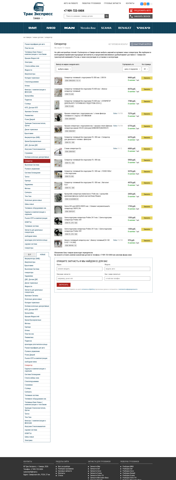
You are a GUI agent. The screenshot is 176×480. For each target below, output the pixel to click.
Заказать (147, 78)
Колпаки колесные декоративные (37, 157)
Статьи (60, 475)
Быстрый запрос (142, 44)
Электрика (28, 62)
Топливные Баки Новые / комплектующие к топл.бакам (35, 53)
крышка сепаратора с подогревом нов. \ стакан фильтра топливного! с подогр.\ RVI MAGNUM (85, 114)
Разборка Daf (127, 469)
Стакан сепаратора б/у (72, 148)
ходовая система (31, 244)
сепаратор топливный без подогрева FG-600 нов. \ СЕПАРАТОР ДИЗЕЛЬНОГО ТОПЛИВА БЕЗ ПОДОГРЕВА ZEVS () (87, 102)
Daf (33, 27)
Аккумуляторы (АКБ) (32, 137)
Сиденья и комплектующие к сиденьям (35, 213)
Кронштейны (29, 96)
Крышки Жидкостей (32, 58)
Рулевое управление (32, 169)
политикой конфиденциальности (128, 289)
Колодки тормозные (32, 78)
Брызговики (29, 133)
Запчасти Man (95, 466)
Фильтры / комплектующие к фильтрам (35, 91)
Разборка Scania (129, 475)
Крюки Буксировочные (33, 141)
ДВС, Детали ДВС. (31, 145)
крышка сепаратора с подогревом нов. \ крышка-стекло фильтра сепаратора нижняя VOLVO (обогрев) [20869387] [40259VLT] (88, 127)
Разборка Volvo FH (129, 478)
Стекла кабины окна (32, 66)
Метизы (27, 188)
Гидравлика (29, 184)
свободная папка (31, 236)
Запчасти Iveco (95, 471)
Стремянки (29, 153)
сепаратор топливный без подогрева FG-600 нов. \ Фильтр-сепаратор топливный (86, 90)
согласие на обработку (88, 289)
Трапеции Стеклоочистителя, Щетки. (35, 124)
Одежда (28, 180)
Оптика (27, 86)
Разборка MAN (128, 466)
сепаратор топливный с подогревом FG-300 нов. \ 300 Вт (85, 77)
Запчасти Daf (95, 469)
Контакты (130, 3)
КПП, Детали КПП (31, 108)
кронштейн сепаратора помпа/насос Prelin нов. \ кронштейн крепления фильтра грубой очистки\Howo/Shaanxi (86, 195)
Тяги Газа (28, 196)
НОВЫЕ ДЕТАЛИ (38, 37)
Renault (125, 27)
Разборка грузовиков (91, 3)
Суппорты (28, 192)
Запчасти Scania (96, 473)
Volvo (143, 27)
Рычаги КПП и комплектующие (36, 218)
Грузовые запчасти (112, 3)
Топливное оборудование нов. (35, 208)
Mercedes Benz (88, 27)
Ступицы (28, 104)
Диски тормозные (31, 129)
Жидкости (28, 70)
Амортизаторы (30, 74)
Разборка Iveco (128, 471)
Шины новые (29, 204)
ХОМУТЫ (28, 222)
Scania (106, 27)
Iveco (51, 27)
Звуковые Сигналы (31, 111)
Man (69, 27)
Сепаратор (28, 161)
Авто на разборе (71, 3)
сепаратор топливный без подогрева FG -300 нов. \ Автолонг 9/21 (86, 183)
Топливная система (32, 226)
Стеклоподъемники (32, 82)
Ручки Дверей (30, 119)
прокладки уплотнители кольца (36, 240)
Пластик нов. (29, 48)
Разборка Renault (129, 473)
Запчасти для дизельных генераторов (34, 231)
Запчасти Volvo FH (97, 475)
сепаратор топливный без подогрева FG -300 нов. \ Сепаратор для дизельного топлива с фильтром (87, 138)
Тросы (27, 177)
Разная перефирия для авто (35, 44)
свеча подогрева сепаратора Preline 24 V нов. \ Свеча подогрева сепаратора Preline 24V (88, 218)
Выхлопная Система (32, 165)
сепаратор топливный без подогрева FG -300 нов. (82, 160)
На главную (27, 37)
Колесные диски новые (33, 200)
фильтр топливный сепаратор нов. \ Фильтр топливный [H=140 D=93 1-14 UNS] (87, 241)
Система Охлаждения (32, 173)
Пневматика (29, 115)
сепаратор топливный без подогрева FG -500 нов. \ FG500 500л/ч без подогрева (87, 172)
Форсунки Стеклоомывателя (35, 149)
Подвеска (28, 100)
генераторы (29, 248)
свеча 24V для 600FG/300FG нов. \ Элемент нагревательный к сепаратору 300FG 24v (87, 207)
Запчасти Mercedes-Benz (99, 478)
